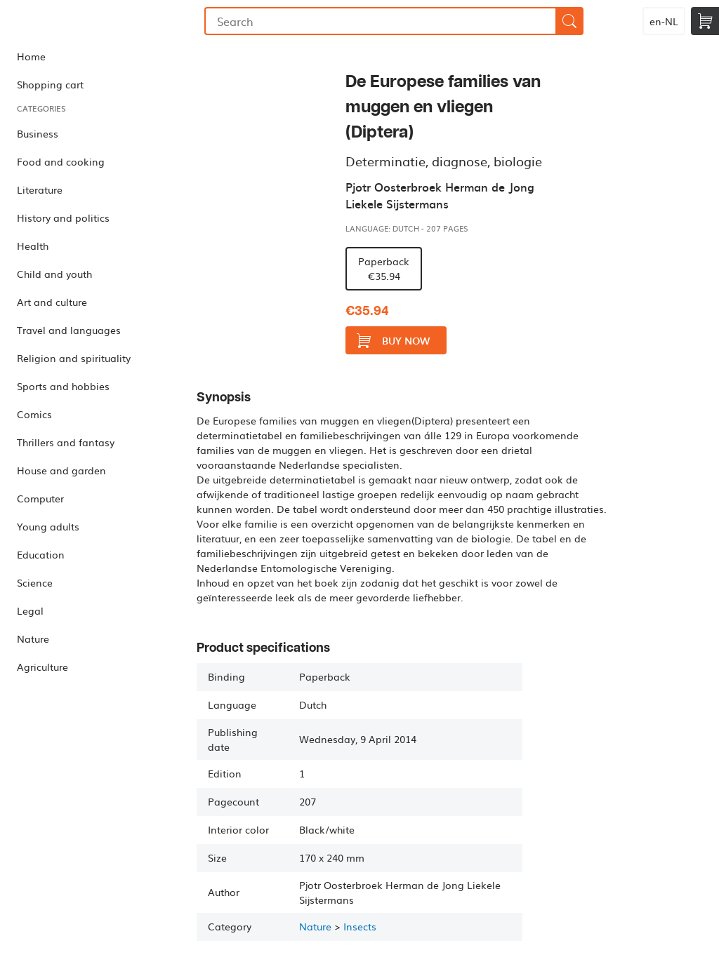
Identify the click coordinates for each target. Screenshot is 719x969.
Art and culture (52, 302)
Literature (39, 189)
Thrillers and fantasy (65, 442)
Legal (30, 610)
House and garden (61, 470)
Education (41, 554)
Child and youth (54, 274)
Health (32, 246)
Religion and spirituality (74, 358)
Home (31, 56)
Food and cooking (61, 161)
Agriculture (42, 667)
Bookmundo (72, 21)
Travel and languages (69, 330)
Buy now (393, 340)
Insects (359, 926)
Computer (40, 498)
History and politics (63, 217)
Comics (34, 414)
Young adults (48, 526)
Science (35, 582)
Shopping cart (50, 84)
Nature (33, 638)
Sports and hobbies (63, 386)
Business (37, 133)
